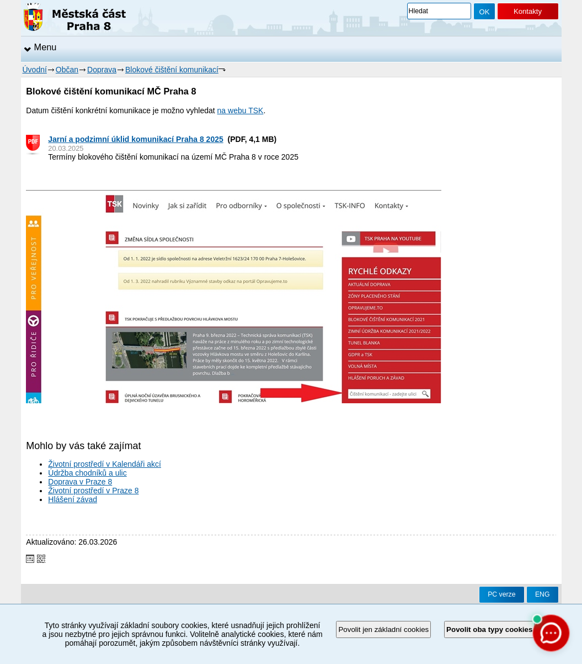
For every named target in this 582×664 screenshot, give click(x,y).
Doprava (101, 69)
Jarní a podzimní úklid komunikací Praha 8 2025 (135, 139)
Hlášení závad (72, 499)
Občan (67, 69)
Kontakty (528, 11)
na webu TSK (240, 110)
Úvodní (35, 69)
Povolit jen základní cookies (383, 629)
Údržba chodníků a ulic (87, 472)
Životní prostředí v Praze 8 (93, 490)
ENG (542, 594)
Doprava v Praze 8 (80, 481)
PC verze (501, 594)
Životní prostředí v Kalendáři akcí (104, 464)
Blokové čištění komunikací (171, 69)
